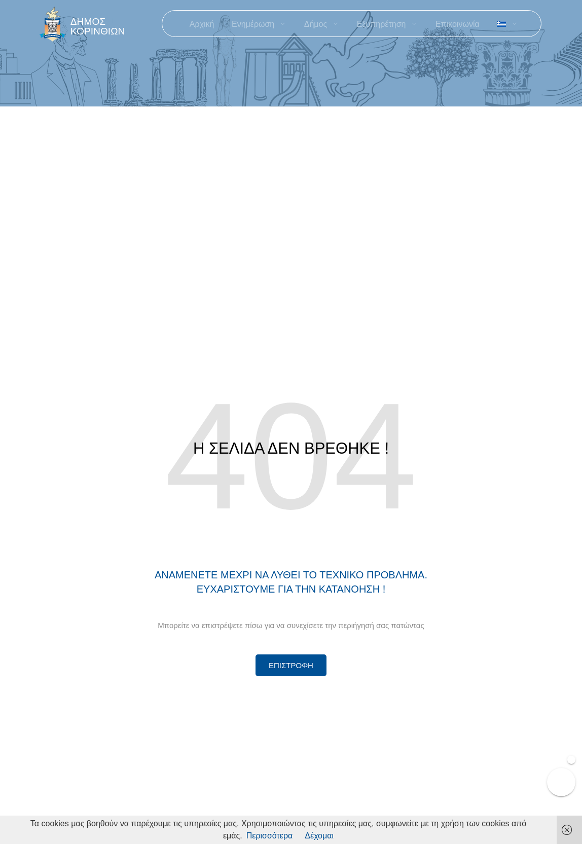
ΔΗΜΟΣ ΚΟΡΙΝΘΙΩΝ (97, 26)
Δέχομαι (319, 835)
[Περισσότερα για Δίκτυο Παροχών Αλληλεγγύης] (291, 665)
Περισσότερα (269, 835)
